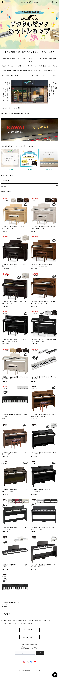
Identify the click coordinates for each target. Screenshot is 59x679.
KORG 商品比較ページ (29, 637)
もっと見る (10, 169)
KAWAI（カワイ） (6, 186)
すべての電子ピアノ (6, 181)
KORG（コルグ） (6, 191)
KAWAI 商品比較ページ (29, 630)
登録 (40, 653)
